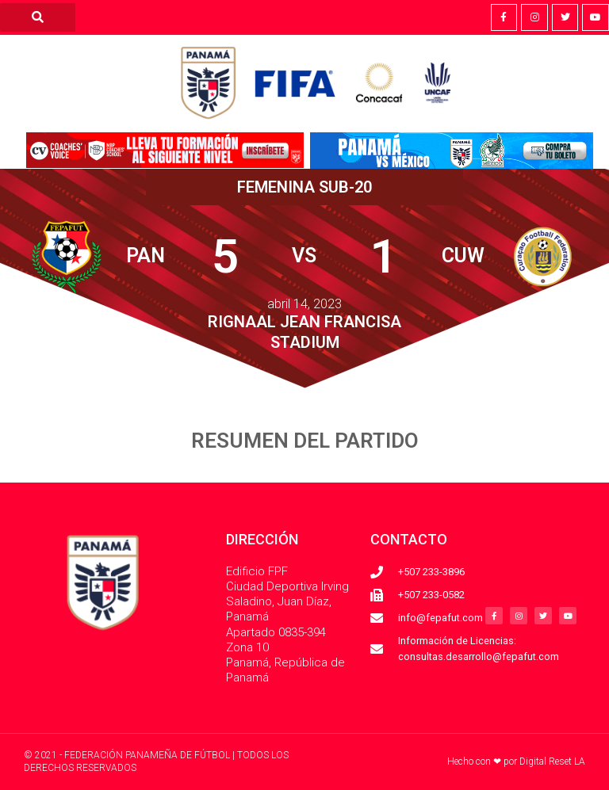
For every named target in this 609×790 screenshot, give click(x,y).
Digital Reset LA (552, 761)
